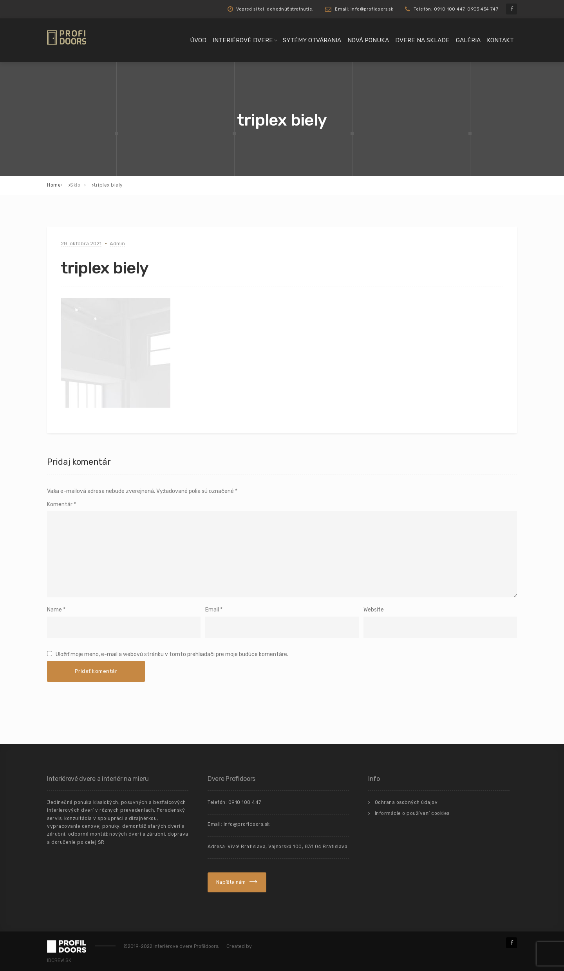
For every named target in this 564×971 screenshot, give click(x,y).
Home (54, 185)
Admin (117, 243)
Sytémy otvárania (312, 40)
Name (54, 609)
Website (373, 609)
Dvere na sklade (422, 40)
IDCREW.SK (59, 960)
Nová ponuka (368, 40)
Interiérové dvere (243, 40)
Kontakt (500, 40)
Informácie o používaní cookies (412, 813)
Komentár (61, 504)
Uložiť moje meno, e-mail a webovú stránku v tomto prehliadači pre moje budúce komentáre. (172, 654)
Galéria (468, 40)
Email (212, 609)
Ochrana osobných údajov (406, 802)
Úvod (198, 40)
